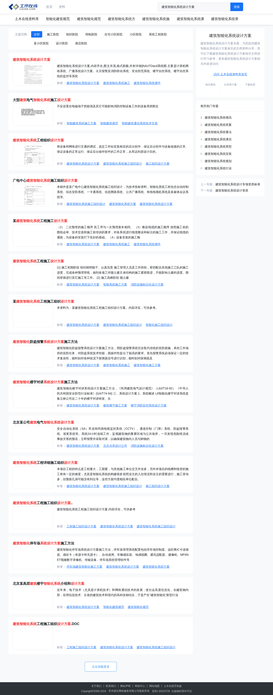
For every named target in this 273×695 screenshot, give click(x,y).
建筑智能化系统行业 (218, 168)
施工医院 (53, 34)
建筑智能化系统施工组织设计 (122, 163)
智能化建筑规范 (58, 19)
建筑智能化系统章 (224, 19)
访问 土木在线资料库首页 (230, 74)
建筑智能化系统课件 (147, 83)
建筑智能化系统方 (121, 19)
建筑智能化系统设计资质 (231, 190)
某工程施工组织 (43, 301)
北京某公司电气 (43, 422)
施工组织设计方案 (158, 163)
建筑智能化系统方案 (122, 204)
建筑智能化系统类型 (218, 146)
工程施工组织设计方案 (81, 526)
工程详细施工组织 (45, 462)
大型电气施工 (42, 100)
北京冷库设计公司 (115, 445)
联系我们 (111, 686)
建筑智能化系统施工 (116, 83)
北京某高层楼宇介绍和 (48, 583)
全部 (37, 34)
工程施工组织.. (43, 503)
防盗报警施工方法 (45, 342)
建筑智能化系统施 (156, 19)
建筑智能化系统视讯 (218, 117)
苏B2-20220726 (161, 691)
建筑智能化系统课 (190, 19)
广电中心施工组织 (45, 180)
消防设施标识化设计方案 (147, 284)
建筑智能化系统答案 (218, 124)
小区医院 (136, 34)
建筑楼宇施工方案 (115, 405)
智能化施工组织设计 (159, 324)
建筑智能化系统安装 (218, 153)
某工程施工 (40, 221)
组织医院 (72, 34)
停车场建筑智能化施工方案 (84, 566)
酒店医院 (81, 43)
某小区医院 (41, 43)
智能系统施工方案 (115, 284)
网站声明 (125, 686)
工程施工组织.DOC (46, 624)
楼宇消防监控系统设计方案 (149, 405)
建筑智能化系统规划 (218, 161)
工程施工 (38, 261)
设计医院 (62, 43)
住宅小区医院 (113, 34)
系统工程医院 (158, 34)
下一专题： (207, 190)
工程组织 (38, 140)
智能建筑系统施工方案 (81, 123)
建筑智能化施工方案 (147, 365)
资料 (62, 7)
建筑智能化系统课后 (218, 139)
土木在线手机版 (173, 686)
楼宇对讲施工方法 (45, 382)
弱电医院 (91, 34)
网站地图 (154, 686)
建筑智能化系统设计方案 (83, 83)
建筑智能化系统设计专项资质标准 (237, 184)
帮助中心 (140, 686)
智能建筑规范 (109, 123)
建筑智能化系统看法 (218, 132)
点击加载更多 (101, 666)
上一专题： (207, 184)
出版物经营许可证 (181, 691)
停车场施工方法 (43, 543)
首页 (49, 7)
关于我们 (96, 686)
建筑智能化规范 (89, 19)
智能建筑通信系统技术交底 (140, 123)
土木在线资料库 (27, 19)
